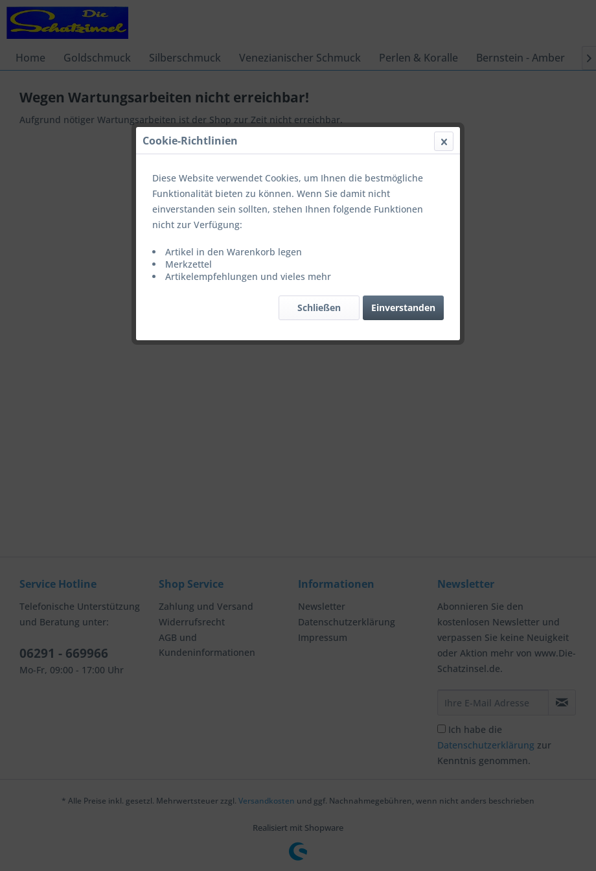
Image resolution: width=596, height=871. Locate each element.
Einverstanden (403, 307)
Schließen (319, 307)
